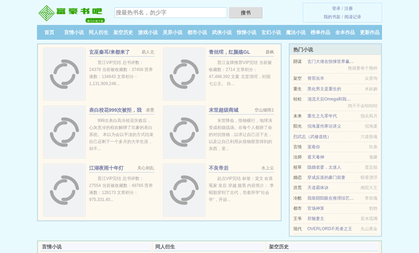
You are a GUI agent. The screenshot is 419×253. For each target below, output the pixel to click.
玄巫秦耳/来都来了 (109, 52)
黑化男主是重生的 (324, 88)
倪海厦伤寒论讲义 (324, 126)
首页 (49, 32)
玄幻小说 (271, 32)
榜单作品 (320, 32)
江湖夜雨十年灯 (106, 168)
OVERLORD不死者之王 (329, 228)
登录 (336, 8)
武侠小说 (222, 32)
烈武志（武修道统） (312, 136)
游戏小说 (148, 32)
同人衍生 (98, 32)
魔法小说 (296, 32)
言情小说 (74, 32)
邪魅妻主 (315, 218)
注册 (348, 8)
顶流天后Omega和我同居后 (333, 99)
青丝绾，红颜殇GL (229, 52)
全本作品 (345, 32)
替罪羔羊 (315, 78)
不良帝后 (219, 168)
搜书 (246, 12)
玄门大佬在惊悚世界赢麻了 (332, 61)
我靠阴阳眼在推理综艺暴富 (332, 198)
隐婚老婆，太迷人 (324, 167)
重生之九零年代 (322, 115)
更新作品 (370, 32)
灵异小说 (172, 32)
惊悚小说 (246, 32)
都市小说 (197, 32)
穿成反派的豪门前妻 (326, 177)
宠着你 (313, 146)
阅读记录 (352, 16)
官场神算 (315, 208)
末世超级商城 (223, 110)
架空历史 (123, 32)
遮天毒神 (315, 157)
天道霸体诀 (318, 187)
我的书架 (332, 16)
